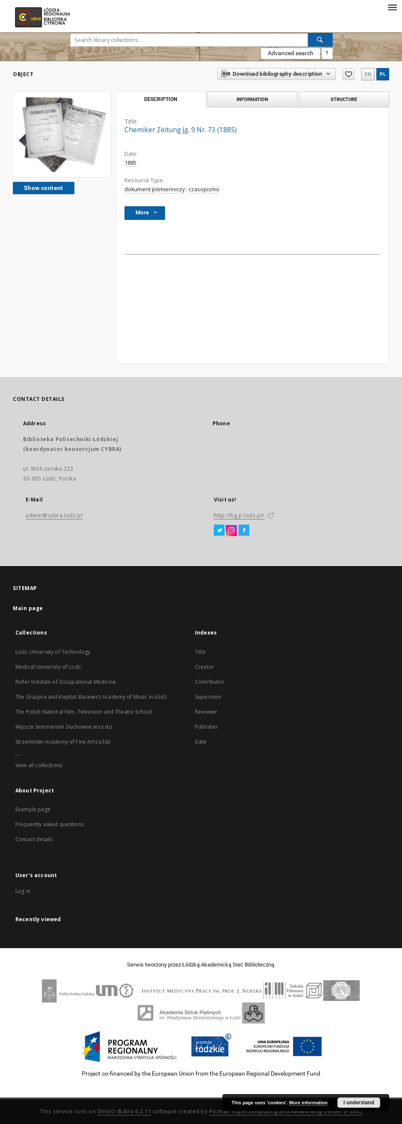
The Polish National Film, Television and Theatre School (83, 711)
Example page (32, 809)
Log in (22, 891)
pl (383, 74)
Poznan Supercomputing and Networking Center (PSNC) (285, 1111)
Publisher (206, 726)
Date (201, 741)
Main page (28, 608)
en (368, 74)
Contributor (210, 681)
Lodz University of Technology (52, 651)
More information (308, 1102)
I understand (358, 1103)
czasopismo (204, 189)
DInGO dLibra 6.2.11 (124, 1111)
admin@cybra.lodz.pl (54, 515)
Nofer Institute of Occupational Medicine (65, 681)
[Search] (320, 40)
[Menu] (392, 7)
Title (200, 651)
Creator (204, 666)
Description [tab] (160, 99)
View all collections (38, 765)
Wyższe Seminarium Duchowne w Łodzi (63, 726)
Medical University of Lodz (48, 666)
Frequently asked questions (49, 824)
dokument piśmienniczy (154, 189)
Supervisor (208, 696)
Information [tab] (252, 99)
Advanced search (290, 53)
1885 (130, 162)
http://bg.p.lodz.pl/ (239, 515)
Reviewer (206, 711)
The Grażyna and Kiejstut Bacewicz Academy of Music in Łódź (91, 696)
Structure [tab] (344, 99)
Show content (43, 187)
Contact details (34, 839)
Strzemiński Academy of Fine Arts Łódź (63, 741)
